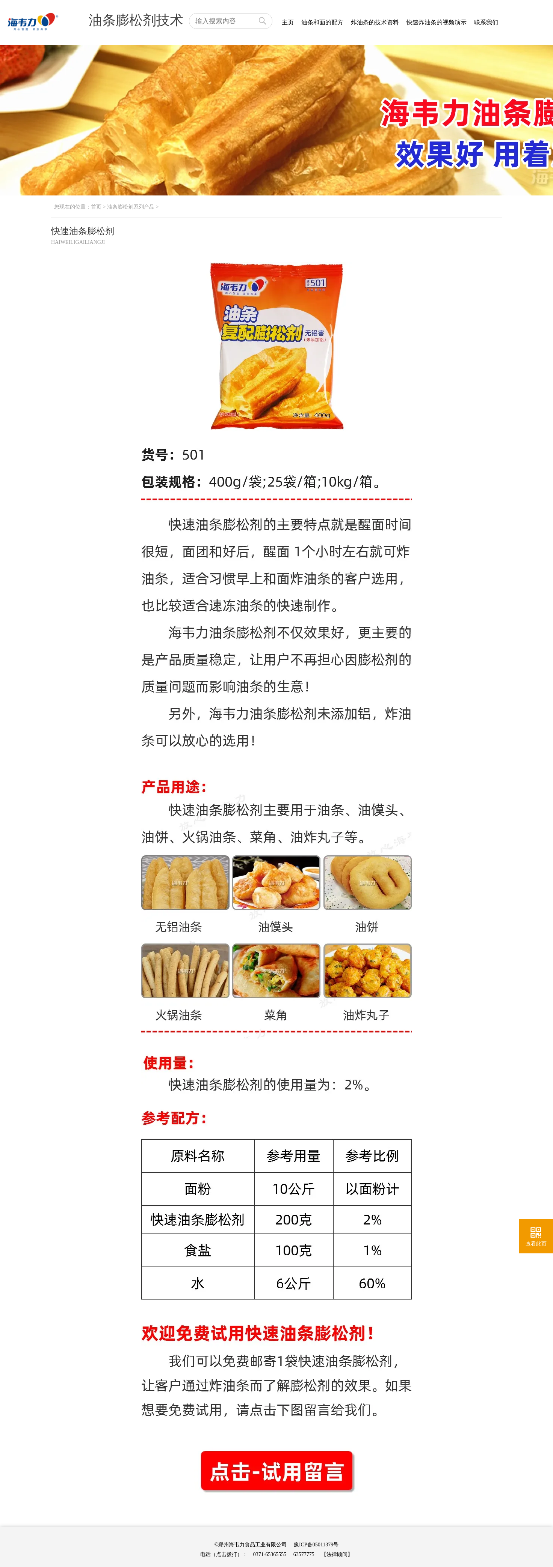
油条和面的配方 (322, 22)
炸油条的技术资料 (375, 22)
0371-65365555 (270, 1554)
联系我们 (486, 22)
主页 (288, 22)
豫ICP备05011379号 (316, 1544)
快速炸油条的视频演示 (436, 22)
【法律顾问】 (337, 1554)
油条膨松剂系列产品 (130, 207)
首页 (96, 207)
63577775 (303, 1554)
